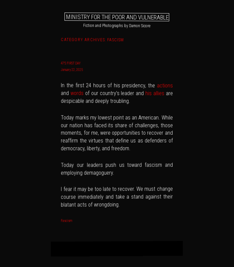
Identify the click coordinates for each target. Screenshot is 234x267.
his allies (155, 93)
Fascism (67, 220)
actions (165, 86)
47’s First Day (71, 63)
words (77, 93)
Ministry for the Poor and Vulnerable (117, 17)
